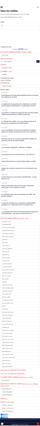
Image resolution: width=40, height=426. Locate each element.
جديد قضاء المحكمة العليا (6, 351)
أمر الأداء (3, 306)
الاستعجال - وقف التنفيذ (6, 275)
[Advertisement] (19, 2)
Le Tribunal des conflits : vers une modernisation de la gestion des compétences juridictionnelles (18, 122)
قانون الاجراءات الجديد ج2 (7, 266)
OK (38, 61)
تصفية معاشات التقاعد (6, 360)
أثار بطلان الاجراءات (6, 245)
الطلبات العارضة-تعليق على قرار (8, 357)
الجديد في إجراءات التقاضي (7, 348)
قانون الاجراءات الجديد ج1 (7, 263)
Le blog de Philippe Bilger (7, 391)
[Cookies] (2, 424)
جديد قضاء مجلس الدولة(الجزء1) (8, 230)
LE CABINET (4, 74)
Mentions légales (15, 424)
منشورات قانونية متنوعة (6, 221)
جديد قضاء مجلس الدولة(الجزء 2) (8, 233)
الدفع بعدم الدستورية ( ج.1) (7, 333)
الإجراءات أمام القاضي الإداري (7, 354)
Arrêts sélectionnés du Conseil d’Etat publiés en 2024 (18, 161)
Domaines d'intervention (7, 86)
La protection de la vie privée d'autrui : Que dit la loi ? (18, 154)
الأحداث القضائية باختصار (6, 293)
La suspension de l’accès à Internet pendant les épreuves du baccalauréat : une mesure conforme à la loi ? (19, 212)
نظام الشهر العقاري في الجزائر (8, 287)
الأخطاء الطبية (4, 239)
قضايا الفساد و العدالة (6, 257)
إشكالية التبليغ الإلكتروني (6, 224)
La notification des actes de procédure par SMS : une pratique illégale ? (18, 195)
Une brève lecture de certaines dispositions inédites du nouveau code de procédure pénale (19, 139)
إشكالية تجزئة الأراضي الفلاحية (8, 330)
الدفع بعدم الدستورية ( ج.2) (7, 336)
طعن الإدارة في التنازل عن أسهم (8, 269)
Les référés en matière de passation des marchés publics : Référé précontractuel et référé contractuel (19, 113)
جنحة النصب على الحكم (6, 363)
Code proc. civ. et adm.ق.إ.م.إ (7, 408)
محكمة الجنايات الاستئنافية (7, 321)
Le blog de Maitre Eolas (6, 388)
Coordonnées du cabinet (7, 67)
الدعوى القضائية (5, 309)
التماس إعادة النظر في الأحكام (7, 236)
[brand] (2, 7)
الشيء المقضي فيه (5, 260)
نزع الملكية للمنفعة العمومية (7, 366)
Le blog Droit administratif (7, 394)
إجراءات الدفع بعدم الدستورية (7, 303)
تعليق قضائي (4, 281)
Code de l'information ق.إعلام (8, 411)
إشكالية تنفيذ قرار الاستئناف (7, 315)
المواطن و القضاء (5, 278)
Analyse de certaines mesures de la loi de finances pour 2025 (19, 169)
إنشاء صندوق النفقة (5, 251)
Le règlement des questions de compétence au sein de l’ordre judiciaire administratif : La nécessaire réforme (18, 105)
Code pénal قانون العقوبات (7, 405)
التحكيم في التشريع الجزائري (7, 299)
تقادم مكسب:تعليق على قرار (7, 324)
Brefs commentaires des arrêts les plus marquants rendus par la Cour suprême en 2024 (17, 186)
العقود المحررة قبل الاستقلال (7, 345)
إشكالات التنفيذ (5, 242)
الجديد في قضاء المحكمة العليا (7, 312)
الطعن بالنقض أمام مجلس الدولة (8, 227)
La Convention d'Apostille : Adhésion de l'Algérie (16, 147)
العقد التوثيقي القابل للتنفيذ (7, 272)
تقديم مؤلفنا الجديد (5, 327)
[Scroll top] (38, 424)
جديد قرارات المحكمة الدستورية (8, 342)
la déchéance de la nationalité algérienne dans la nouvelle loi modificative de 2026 (19, 96)
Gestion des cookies (24, 424)
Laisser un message (6, 80)
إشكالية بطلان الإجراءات (6, 318)
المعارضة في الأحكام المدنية (7, 290)
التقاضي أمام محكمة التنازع (7, 284)
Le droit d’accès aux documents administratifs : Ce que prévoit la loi (19, 178)
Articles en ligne (5, 55)
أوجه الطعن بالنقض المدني (7, 248)
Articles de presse (5, 380)
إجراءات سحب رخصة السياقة (7, 339)
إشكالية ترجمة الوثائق (6, 296)
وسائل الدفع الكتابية (5, 254)
